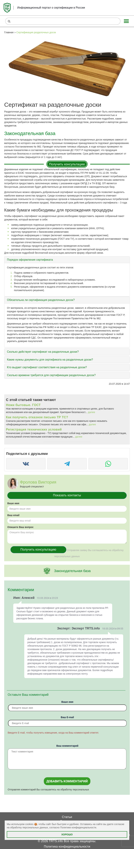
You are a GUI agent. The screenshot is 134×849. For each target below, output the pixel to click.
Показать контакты (67, 495)
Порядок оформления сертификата (30, 259)
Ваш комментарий (67, 745)
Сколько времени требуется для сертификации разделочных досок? (51, 375)
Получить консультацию (67, 164)
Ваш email (13, 515)
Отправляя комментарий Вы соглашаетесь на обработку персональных (48, 789)
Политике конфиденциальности (78, 827)
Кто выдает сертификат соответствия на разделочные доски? (47, 367)
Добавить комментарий (67, 781)
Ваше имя (13, 503)
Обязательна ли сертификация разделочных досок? (41, 299)
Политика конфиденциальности (67, 846)
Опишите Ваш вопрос (20, 527)
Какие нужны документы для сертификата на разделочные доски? (50, 359)
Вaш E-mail (67, 717)
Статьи (67, 817)
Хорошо (67, 834)
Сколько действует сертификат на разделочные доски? (43, 351)
